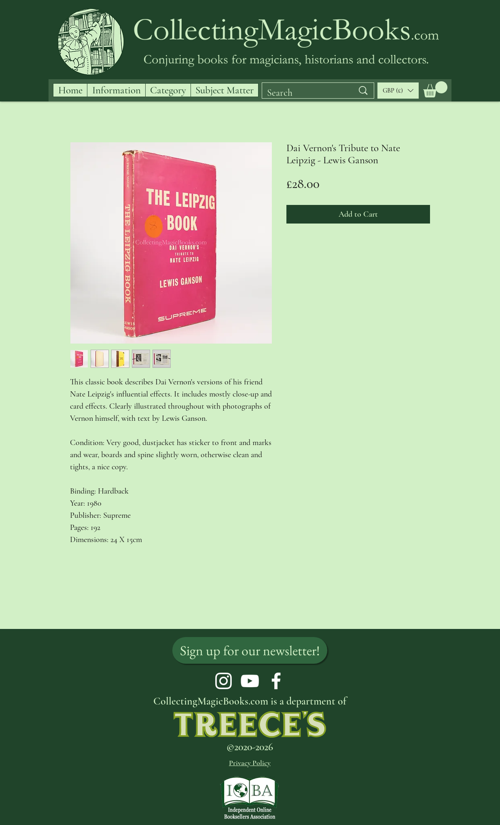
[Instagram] (223, 681)
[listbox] (398, 90)
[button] (435, 89)
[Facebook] (276, 681)
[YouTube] (250, 681)
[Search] (304, 93)
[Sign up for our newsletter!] (249, 650)
